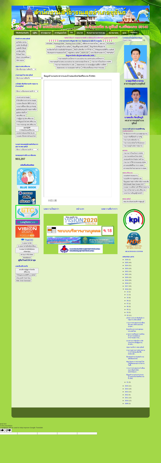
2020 (127, 277)
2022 (127, 271)
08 (128, 300)
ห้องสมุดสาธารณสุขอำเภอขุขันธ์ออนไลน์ (135, 357)
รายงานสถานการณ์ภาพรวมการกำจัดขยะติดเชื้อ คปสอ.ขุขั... (135, 352)
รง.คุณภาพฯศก (27, 243)
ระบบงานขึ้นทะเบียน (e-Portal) (26, 106)
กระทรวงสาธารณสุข (23, 97)
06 (128, 306)
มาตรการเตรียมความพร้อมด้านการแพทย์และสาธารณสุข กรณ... (135, 336)
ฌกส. (125, 33)
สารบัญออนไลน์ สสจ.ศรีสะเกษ (26, 121)
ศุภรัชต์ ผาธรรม (21, 42)
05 (128, 309)
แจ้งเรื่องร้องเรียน (27, 165)
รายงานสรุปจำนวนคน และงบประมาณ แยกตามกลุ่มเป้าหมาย (69, 61)
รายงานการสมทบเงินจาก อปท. (65, 65)
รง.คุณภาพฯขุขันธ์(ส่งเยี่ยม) (27, 246)
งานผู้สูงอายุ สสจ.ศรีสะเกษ (24, 118)
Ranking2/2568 (59, 43)
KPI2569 (49, 43)
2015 (127, 386)
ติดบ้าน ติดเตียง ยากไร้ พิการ (83, 49)
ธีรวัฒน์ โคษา (20, 54)
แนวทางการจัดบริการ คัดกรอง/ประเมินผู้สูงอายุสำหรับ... (134, 342)
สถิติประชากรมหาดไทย (90, 43)
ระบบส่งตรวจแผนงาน (130, 175)
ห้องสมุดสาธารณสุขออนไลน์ (56, 52)
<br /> (78, 138)
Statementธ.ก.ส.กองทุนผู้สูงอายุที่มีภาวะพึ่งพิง (91, 65)
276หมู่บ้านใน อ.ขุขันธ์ (63, 46)
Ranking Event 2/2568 (73, 43)
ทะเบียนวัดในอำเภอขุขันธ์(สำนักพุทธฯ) (59, 49)
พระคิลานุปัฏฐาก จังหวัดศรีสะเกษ (27, 271)
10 (128, 297)
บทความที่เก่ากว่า (109, 209)
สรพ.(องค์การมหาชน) (23, 278)
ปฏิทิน (35, 33)
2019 (127, 280)
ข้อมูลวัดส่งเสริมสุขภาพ (97, 46)
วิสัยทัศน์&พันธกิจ (22, 33)
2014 (127, 389)
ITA (71, 32)
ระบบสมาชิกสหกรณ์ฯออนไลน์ (26, 136)
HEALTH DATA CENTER (134, 251)
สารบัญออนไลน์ (60, 33)
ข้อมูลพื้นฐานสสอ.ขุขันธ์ (80, 46)
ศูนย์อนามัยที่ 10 (21, 112)
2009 (127, 403)
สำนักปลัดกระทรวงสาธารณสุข (26, 100)
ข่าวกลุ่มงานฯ (46, 33)
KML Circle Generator (23, 281)
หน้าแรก (80, 209)
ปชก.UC (102, 43)
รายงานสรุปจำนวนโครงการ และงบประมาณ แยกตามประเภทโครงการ (81, 58)
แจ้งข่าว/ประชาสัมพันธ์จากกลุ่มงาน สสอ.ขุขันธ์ (135, 319)
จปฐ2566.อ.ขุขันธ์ (73, 52)
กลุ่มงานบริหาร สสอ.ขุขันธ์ (135, 347)
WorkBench (27, 257)
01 (128, 382)
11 (128, 294)
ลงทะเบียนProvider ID (97, 52)
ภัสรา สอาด (20, 60)
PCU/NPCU (111, 43)
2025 (127, 262)
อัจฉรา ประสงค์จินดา (23, 57)
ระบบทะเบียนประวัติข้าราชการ (26, 103)
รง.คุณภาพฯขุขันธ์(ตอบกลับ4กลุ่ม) (26, 250)
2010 (127, 400)
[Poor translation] (8, 430)
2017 (127, 286)
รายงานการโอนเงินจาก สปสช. (101, 61)
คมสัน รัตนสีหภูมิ (21, 45)
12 (128, 292)
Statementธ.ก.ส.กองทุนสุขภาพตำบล (69, 68)
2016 (127, 289)
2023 (127, 268)
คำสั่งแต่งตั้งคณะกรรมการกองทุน (93, 68)
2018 (127, 283)
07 (128, 303)
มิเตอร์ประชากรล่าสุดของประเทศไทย (134, 330)
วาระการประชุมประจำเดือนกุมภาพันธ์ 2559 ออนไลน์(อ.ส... (135, 370)
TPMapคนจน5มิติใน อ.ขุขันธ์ (104, 49)
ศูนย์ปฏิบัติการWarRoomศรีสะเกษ (26, 129)
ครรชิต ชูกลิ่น (20, 51)
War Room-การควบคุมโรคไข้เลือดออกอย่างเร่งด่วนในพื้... (135, 363)
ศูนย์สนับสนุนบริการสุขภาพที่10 (26, 109)
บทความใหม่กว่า (51, 209)
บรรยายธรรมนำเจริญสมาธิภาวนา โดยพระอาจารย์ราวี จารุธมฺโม (80, 41)
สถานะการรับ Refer (27, 254)
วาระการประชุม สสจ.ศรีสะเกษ (26, 124)
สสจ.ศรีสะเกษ (20, 115)
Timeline (133, 32)
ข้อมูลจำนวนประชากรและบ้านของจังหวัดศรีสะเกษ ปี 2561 (135, 376)
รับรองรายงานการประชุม (96, 33)
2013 (127, 392)
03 (128, 312)
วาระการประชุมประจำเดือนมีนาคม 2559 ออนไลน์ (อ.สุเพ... (135, 324)
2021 (127, 274)
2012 (127, 395)
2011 (127, 398)
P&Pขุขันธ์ (110, 52)
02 (128, 315)
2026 (127, 259)
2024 (127, 265)
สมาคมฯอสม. (114, 33)
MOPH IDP (85, 52)
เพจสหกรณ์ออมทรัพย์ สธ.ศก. (25, 133)
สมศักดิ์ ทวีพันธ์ (21, 48)
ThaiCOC (29, 240)
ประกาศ (80, 33)
